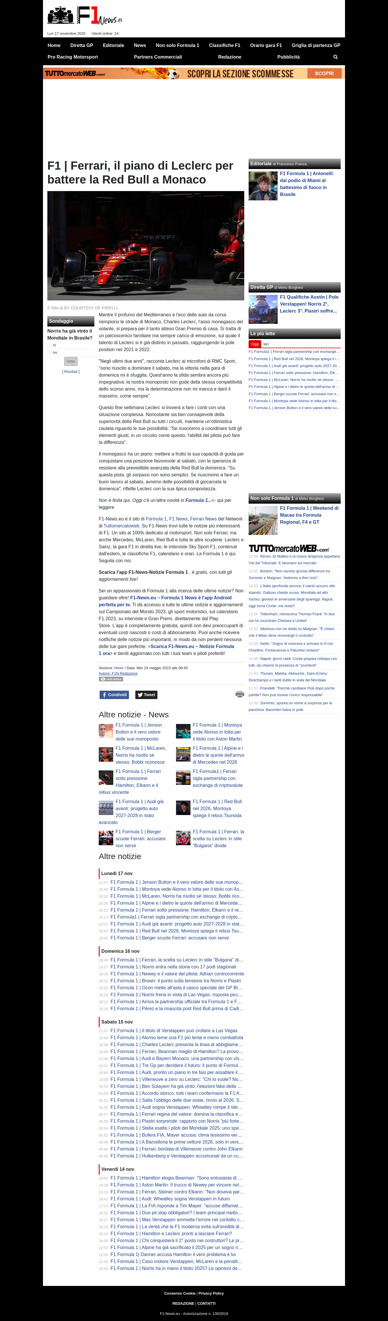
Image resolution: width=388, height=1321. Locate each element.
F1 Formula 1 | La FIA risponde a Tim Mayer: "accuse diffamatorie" (179, 1205)
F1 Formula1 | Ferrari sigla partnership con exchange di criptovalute (218, 778)
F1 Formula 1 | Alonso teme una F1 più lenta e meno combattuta (177, 1037)
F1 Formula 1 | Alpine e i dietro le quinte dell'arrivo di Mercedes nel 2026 (218, 755)
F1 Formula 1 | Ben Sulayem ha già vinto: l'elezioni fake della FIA (178, 1086)
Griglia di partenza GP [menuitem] (316, 45)
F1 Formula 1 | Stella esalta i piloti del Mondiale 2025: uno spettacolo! (182, 1128)
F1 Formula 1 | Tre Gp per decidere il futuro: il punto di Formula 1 (178, 1065)
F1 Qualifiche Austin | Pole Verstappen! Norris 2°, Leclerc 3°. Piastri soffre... (309, 304)
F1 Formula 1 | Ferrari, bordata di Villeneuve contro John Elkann (177, 1148)
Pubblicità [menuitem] (288, 57)
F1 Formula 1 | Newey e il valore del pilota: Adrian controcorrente (177, 973)
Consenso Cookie (179, 1293)
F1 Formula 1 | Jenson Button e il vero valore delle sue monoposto (139, 732)
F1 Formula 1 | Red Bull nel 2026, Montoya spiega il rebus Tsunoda (217, 808)
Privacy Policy (211, 1293)
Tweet (146, 695)
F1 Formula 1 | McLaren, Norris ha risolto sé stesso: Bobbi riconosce (141, 755)
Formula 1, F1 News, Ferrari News (181, 518)
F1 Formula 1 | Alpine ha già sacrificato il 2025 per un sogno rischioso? (183, 1247)
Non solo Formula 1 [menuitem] (177, 45)
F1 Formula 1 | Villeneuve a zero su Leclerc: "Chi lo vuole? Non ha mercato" (189, 1079)
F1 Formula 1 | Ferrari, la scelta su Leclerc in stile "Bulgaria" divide (218, 838)
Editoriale (261, 163)
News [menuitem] (140, 45)
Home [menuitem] (54, 45)
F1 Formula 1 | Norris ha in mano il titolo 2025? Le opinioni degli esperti (184, 1268)
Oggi (255, 344)
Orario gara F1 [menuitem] (266, 45)
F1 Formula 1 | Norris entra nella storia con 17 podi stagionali (173, 966)
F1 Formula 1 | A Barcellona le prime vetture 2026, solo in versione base (185, 1141)
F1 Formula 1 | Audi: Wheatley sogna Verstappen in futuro (170, 1198)
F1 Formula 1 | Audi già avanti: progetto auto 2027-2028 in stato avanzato (186, 923)
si (54, 345)
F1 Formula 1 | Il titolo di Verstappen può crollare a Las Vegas (174, 1030)
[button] (71, 361)
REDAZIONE (183, 1303)
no (55, 352)
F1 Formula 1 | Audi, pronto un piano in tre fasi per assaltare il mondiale (184, 1072)
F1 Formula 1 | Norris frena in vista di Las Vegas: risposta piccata (178, 994)
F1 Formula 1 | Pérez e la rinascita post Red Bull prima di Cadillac (178, 1008)
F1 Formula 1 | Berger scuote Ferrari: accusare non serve (141, 838)
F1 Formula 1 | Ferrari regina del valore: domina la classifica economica (184, 1114)
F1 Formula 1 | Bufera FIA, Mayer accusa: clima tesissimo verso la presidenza (191, 1135)
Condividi (114, 695)
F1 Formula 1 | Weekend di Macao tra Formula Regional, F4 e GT (309, 515)
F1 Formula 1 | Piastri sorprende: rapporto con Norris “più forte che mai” (184, 1121)
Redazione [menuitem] (229, 57)
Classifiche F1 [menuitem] (224, 45)
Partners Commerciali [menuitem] (158, 57)
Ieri (266, 344)
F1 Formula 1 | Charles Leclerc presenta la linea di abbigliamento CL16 (184, 1044)
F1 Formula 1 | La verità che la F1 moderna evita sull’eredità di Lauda (182, 1226)
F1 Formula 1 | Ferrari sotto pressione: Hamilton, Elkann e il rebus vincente (188, 910)
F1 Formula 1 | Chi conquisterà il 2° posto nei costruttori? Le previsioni (183, 1240)
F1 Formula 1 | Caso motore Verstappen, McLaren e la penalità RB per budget (191, 1261)
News (118, 668)
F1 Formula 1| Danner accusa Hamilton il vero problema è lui (173, 1254)
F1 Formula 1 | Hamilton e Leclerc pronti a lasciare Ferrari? (171, 1233)
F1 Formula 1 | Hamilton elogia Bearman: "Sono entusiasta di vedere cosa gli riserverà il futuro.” (209, 1177)
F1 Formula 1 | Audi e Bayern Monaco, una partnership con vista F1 (180, 1058)
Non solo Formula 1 (272, 498)
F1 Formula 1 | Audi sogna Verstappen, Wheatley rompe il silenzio (179, 1107)
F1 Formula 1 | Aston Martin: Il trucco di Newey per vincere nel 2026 (181, 1184)
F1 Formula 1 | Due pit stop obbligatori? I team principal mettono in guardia (188, 1212)
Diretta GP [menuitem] (81, 45)
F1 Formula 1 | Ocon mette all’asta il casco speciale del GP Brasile (179, 987)
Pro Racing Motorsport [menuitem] (73, 57)
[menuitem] (335, 57)
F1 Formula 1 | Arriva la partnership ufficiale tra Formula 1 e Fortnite (180, 1001)
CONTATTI (206, 1303)
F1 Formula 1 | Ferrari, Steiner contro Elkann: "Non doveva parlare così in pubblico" (197, 1191)
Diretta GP (261, 287)
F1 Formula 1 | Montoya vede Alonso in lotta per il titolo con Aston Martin (217, 732)
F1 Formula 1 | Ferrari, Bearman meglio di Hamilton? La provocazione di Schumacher (199, 1051)
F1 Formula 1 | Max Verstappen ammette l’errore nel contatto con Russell (186, 1219)
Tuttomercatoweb (121, 525)
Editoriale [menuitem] (113, 45)
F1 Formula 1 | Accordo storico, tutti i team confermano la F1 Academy (183, 1093)
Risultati (71, 371)
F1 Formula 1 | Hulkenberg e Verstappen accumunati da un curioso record (187, 1155)
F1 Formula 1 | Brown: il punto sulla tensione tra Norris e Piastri (176, 980)
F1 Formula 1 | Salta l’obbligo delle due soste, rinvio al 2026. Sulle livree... (187, 1100)
